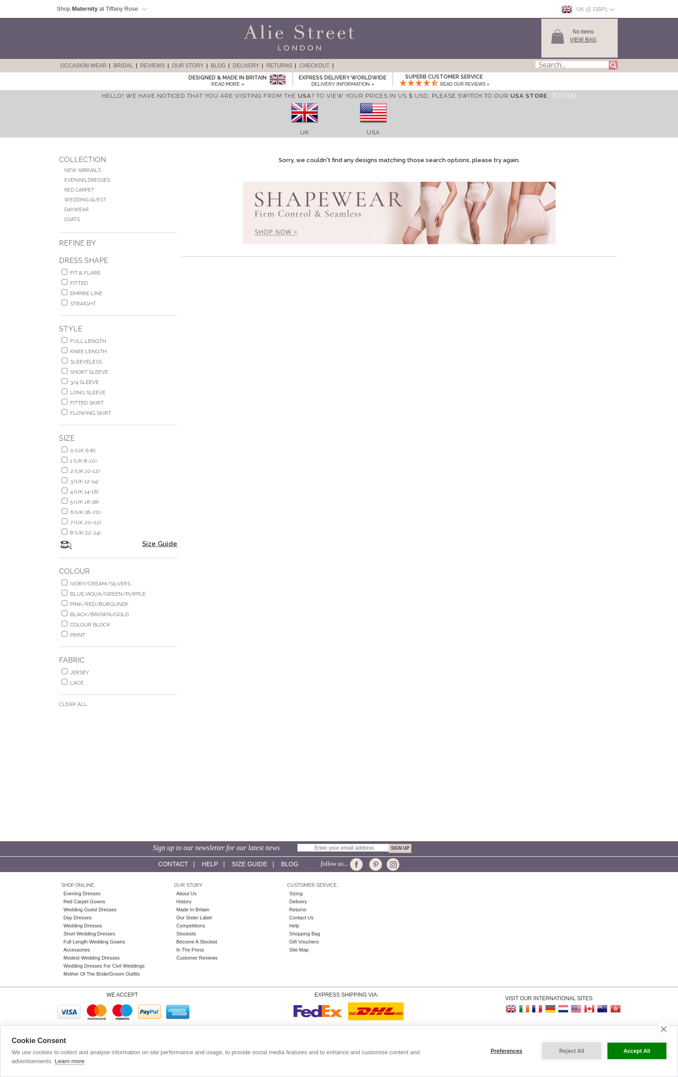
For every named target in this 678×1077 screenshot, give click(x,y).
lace (77, 683)
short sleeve (89, 372)
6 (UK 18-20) (85, 512)
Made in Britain (192, 909)
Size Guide (159, 544)
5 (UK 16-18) (84, 502)
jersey (79, 672)
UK (304, 132)
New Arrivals (82, 170)
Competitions (190, 925)
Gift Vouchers (304, 941)
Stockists (186, 933)
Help (210, 864)
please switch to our (489, 95)
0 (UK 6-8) (82, 450)
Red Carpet (79, 190)
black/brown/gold (99, 614)
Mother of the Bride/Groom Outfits (101, 974)
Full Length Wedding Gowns (94, 941)
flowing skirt (90, 413)
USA (373, 132)
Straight (83, 304)
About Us (186, 893)
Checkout (314, 65)
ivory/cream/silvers (100, 583)
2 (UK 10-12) (85, 471)
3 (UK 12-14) (84, 481)
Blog (218, 65)
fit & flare (85, 273)
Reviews (152, 65)
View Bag (583, 40)
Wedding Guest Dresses (90, 909)
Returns (279, 65)
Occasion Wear (83, 65)
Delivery (246, 65)
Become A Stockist (196, 941)
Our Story (188, 65)
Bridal (123, 65)
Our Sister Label (194, 917)
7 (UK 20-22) (85, 522)
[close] (663, 1028)
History (184, 901)
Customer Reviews (197, 957)
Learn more (69, 1061)
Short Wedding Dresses (89, 933)
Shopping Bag (304, 933)
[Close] (564, 95)
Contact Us (301, 917)
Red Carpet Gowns (84, 901)
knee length (88, 351)
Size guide (249, 864)
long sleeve (87, 392)
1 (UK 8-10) (83, 461)
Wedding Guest (85, 200)
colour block (90, 625)
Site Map (299, 949)
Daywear (76, 210)
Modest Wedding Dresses (91, 957)
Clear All (73, 704)
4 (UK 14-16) (84, 491)
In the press (190, 949)
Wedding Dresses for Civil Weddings (104, 965)
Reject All (571, 1051)
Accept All (637, 1051)
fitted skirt (87, 403)
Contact (173, 864)
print (77, 635)
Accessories (76, 949)
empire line (86, 293)
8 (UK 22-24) (85, 533)
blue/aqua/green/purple (108, 594)
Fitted (79, 283)
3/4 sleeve (84, 382)
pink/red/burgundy (99, 604)
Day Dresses (77, 917)
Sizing (296, 893)
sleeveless (86, 362)
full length (88, 341)
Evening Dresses (87, 180)
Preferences (507, 1051)
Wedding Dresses (82, 925)
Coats (72, 219)
